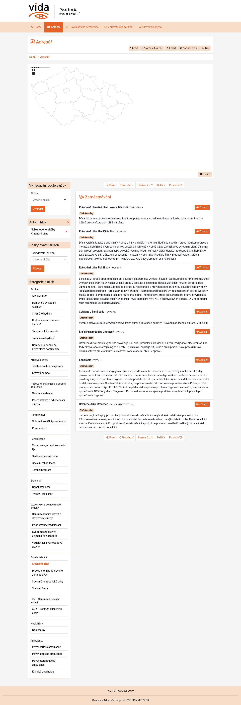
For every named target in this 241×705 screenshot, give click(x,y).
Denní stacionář (41, 487)
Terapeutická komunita (45, 331)
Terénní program (41, 470)
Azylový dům (39, 295)
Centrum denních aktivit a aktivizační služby (46, 516)
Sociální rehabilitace (43, 463)
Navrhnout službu (152, 48)
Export (171, 48)
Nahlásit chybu (189, 48)
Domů (32, 56)
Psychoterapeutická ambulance (43, 662)
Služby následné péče (45, 456)
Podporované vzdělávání (46, 525)
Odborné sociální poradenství (49, 421)
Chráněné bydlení (42, 313)
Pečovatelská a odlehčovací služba (48, 402)
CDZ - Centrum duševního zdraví (47, 610)
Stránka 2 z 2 (145, 185)
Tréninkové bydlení (43, 338)
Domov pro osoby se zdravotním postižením (45, 347)
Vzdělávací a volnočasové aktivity (47, 544)
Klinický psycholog (43, 671)
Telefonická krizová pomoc (47, 366)
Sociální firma (40, 588)
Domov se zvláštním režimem (44, 304)
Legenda (205, 174)
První (110, 185)
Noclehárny (38, 630)
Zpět (134, 48)
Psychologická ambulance (47, 653)
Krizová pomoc (41, 373)
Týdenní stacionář (42, 493)
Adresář (44, 56)
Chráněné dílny (40, 563)
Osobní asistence (42, 393)
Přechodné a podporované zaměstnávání (47, 572)
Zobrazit (202, 207)
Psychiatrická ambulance (46, 647)
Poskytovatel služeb (43, 253)
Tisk (205, 48)
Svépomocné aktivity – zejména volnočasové (45, 533)
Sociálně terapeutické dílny (47, 581)
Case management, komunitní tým (49, 447)
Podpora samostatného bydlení (45, 322)
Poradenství (39, 428)
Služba (34, 193)
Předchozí (126, 185)
